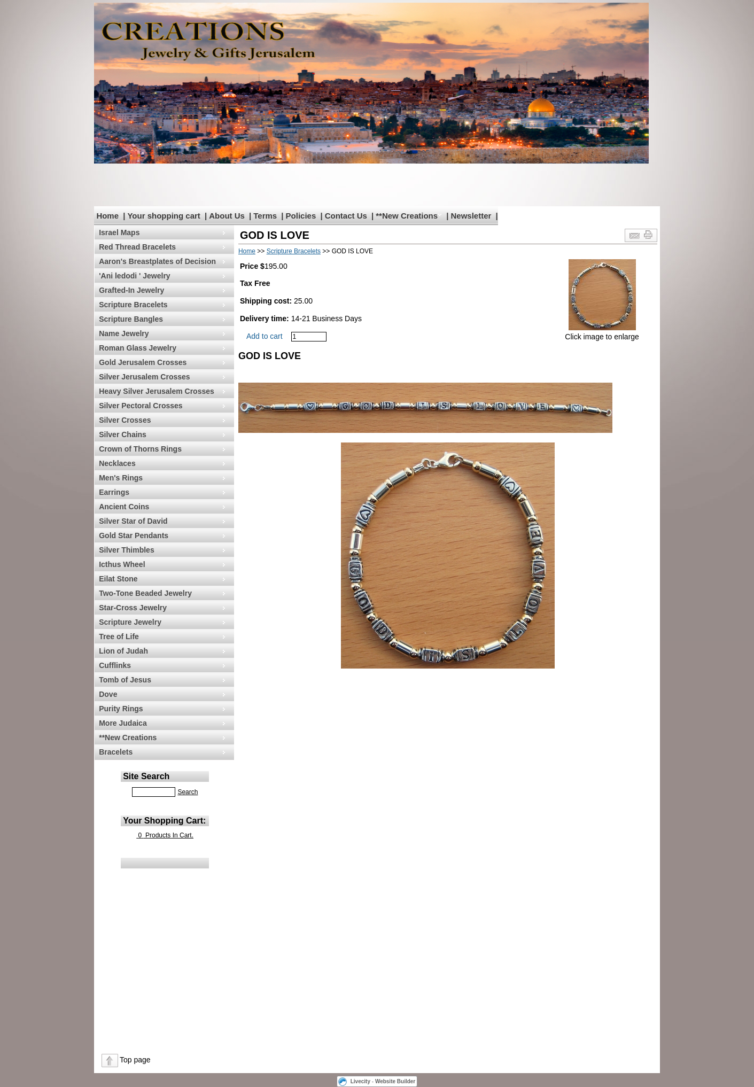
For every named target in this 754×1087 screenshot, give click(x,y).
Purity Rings (121, 708)
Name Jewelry (124, 333)
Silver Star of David (133, 521)
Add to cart (264, 336)
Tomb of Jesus (125, 680)
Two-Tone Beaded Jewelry (145, 593)
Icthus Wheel (122, 564)
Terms (265, 215)
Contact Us (346, 215)
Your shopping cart (163, 215)
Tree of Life (119, 636)
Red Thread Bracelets (137, 247)
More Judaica (122, 723)
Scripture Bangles (131, 319)
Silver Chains (122, 434)
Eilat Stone (118, 578)
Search (187, 792)
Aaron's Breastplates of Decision (157, 261)
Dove (108, 694)
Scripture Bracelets (133, 304)
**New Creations (407, 215)
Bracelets (116, 752)
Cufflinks (115, 665)
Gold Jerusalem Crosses (142, 362)
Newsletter (470, 215)
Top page (135, 1059)
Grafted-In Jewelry (131, 290)
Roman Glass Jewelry (137, 348)
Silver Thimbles (126, 550)
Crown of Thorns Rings (140, 449)
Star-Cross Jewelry (133, 607)
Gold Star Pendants (133, 535)
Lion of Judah (123, 651)
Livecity (360, 1081)
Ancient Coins (124, 506)
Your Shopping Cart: (164, 820)
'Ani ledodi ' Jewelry (134, 275)
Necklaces (117, 463)
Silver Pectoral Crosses (140, 405)
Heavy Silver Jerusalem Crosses (156, 391)
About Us (227, 215)
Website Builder (395, 1081)
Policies (301, 215)
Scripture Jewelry (130, 622)
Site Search (146, 776)
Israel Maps (119, 232)
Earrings (114, 492)
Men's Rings (121, 477)
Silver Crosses (125, 420)
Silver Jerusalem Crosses (144, 376)
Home (107, 215)
